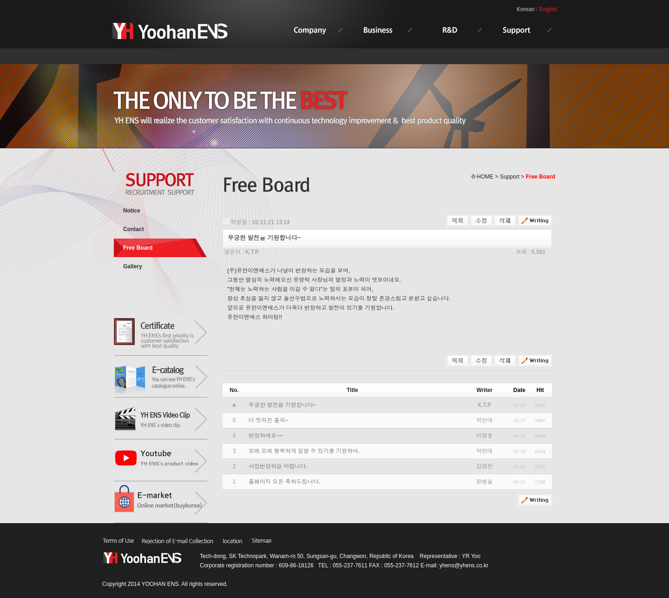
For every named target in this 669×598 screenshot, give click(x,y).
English (548, 9)
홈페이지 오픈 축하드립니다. (284, 481)
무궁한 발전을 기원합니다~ (282, 405)
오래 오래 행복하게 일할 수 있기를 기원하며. (304, 451)
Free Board (137, 248)
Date (519, 390)
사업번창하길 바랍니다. (278, 466)
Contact (133, 229)
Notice (131, 210)
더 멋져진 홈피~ (269, 420)
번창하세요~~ (266, 435)
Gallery (132, 266)
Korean (526, 9)
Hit (540, 390)
